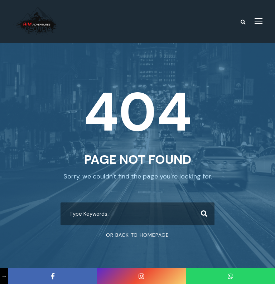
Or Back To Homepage (137, 235)
